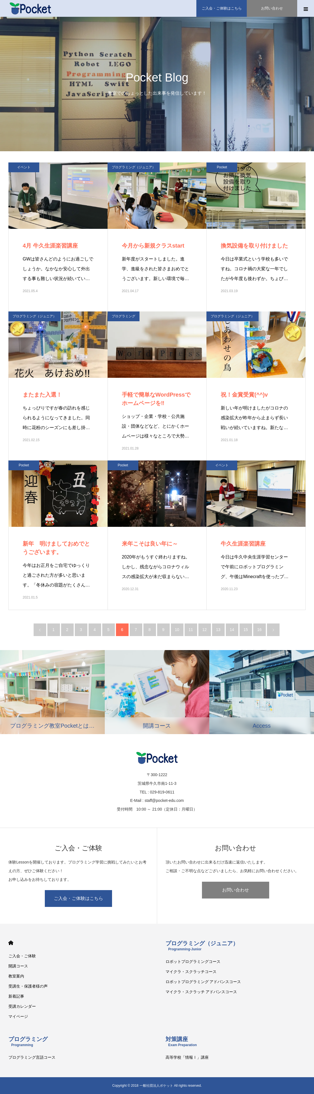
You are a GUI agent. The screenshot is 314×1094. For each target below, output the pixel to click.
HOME (10, 943)
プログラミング (123, 316)
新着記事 (16, 996)
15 (245, 629)
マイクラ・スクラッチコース (191, 971)
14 (232, 629)
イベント (24, 167)
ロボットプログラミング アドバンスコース (203, 981)
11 (191, 629)
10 (177, 629)
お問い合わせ (235, 890)
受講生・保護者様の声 (28, 986)
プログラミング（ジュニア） (133, 167)
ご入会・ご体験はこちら (78, 898)
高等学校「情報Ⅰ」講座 (187, 1057)
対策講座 (181, 1041)
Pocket (222, 167)
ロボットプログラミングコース (193, 961)
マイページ (18, 1016)
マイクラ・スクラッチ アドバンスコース (201, 992)
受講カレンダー (22, 1006)
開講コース (18, 966)
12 (204, 629)
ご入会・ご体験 (22, 956)
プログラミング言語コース (31, 1057)
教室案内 (16, 976)
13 (218, 629)
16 (259, 629)
